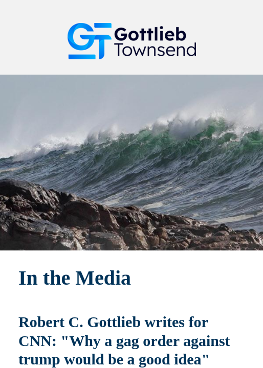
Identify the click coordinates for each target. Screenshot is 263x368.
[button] (235, 18)
